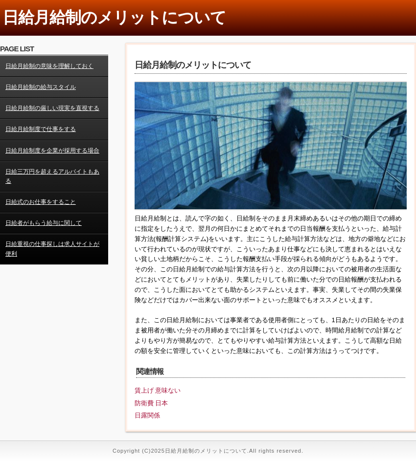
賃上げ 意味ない (158, 390)
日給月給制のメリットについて (114, 17)
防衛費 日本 (151, 403)
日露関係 (147, 415)
